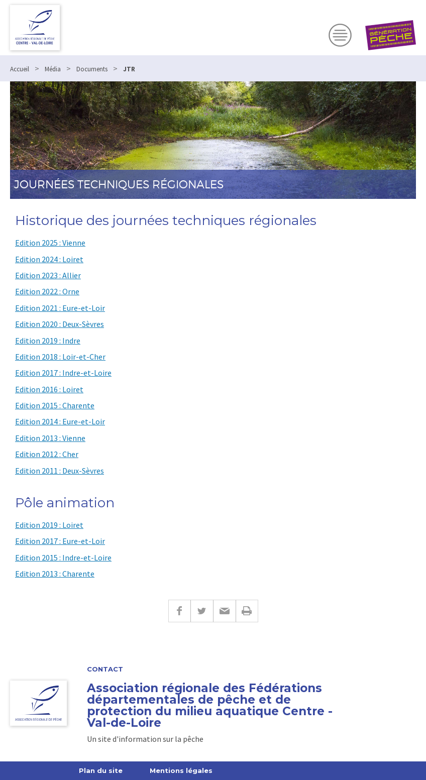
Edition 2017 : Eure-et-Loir (60, 541)
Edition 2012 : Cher (46, 454)
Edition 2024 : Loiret (49, 259)
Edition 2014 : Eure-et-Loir (60, 421)
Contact (105, 669)
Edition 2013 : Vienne (50, 438)
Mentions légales (181, 770)
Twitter (201, 611)
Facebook (179, 611)
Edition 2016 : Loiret (49, 389)
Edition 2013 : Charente (54, 574)
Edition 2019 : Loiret (49, 525)
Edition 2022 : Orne (47, 291)
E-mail (224, 611)
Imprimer (247, 611)
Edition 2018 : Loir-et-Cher (60, 357)
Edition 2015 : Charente (54, 405)
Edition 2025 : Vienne (50, 243)
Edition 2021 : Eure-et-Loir (60, 308)
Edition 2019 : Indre (47, 341)
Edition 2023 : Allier (48, 275)
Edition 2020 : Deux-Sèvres (59, 324)
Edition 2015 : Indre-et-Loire (63, 557)
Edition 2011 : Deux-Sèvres (59, 471)
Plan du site (101, 770)
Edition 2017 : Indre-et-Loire (63, 373)
